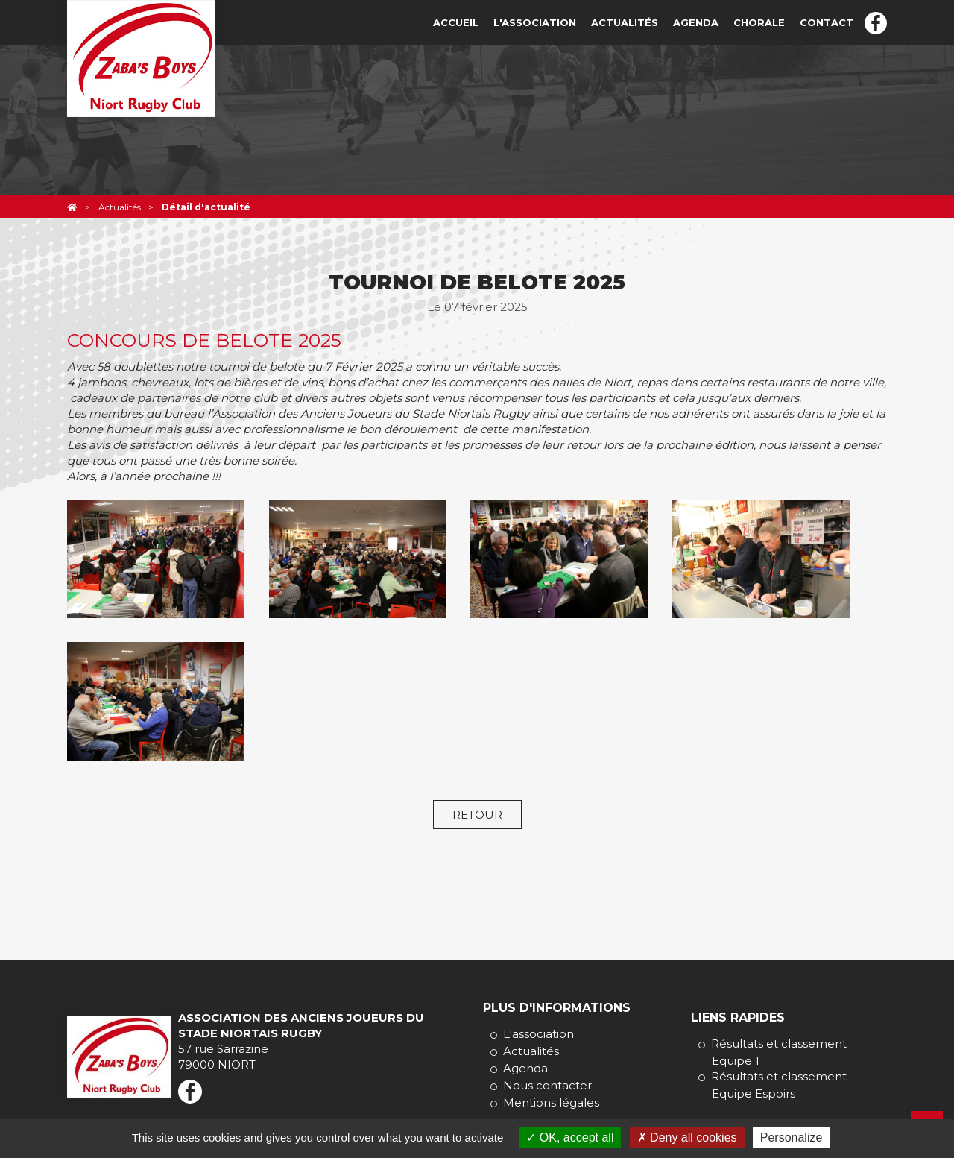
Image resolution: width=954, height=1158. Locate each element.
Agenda (695, 22)
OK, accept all (569, 1137)
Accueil (455, 22)
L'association (534, 22)
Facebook (876, 23)
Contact (826, 22)
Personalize (791, 1137)
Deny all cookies (687, 1137)
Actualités (624, 22)
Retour (477, 815)
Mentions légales (551, 1102)
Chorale (759, 22)
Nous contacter (547, 1085)
